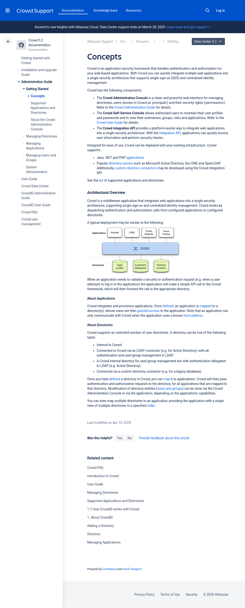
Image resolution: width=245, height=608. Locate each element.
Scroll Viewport (131, 569)
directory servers (121, 163)
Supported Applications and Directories (43, 107)
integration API (170, 133)
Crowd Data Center (35, 186)
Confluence (109, 569)
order (151, 405)
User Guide (29, 179)
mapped (206, 306)
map (166, 379)
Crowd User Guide (110, 122)
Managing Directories (41, 136)
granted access (148, 311)
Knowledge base (106, 10)
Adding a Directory (100, 526)
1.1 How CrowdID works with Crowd (113, 509)
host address (193, 315)
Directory (93, 534)
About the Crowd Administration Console (43, 124)
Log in (220, 10)
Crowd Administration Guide (134, 107)
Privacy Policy (144, 594)
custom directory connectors (136, 168)
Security (191, 594)
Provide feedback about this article (164, 438)
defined (168, 306)
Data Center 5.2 (209, 41)
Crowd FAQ (29, 212)
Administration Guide (36, 82)
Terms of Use (170, 594)
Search (207, 10)
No (130, 438)
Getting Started (37, 89)
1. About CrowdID (100, 517)
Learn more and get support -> (188, 27)
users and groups (169, 388)
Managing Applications (104, 542)
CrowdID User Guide (35, 205)
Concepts (38, 96)
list (101, 180)
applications (135, 158)
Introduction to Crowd (103, 476)
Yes (119, 438)
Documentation (73, 10)
